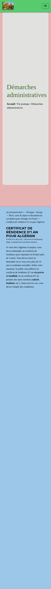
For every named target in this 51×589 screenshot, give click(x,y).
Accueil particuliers (15, 212)
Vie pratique (23, 103)
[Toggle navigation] (45, 6)
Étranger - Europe (34, 212)
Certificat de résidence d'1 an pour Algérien (25, 222)
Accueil (11, 103)
